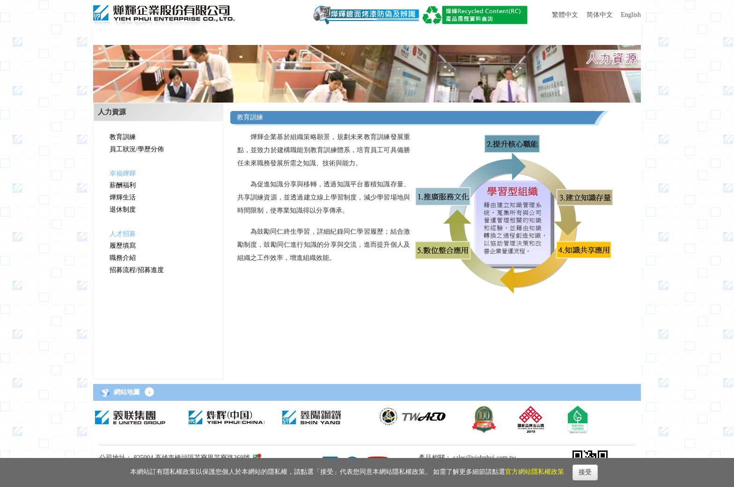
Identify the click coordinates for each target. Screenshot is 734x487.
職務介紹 (123, 257)
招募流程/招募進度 (137, 269)
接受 (585, 472)
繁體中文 (565, 14)
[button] (125, 37)
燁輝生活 (123, 197)
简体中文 (600, 14)
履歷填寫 (123, 245)
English (631, 14)
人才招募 (123, 233)
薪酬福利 (123, 185)
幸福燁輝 (123, 173)
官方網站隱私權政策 (534, 471)
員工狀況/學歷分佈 (137, 149)
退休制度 (123, 209)
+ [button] (149, 392)
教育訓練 (123, 136)
